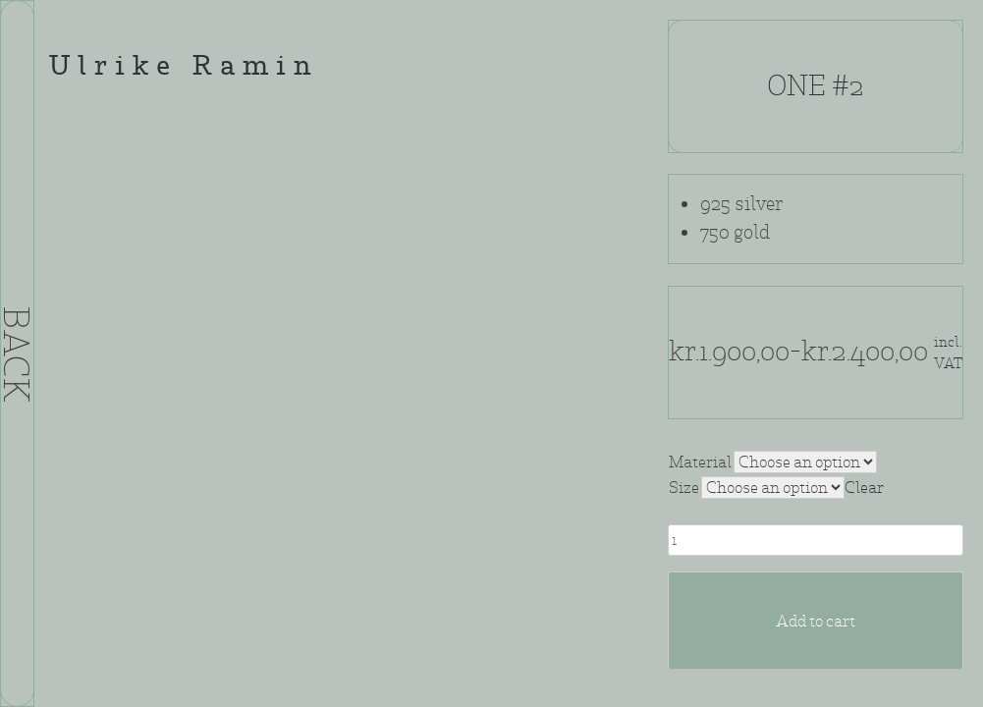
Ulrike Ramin (183, 68)
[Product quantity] (815, 540)
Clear (864, 487)
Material (700, 462)
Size (684, 487)
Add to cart (815, 621)
